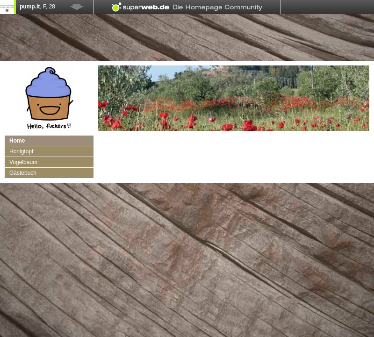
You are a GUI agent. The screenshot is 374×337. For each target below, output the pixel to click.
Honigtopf (21, 151)
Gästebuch (22, 173)
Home (17, 140)
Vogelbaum (23, 162)
